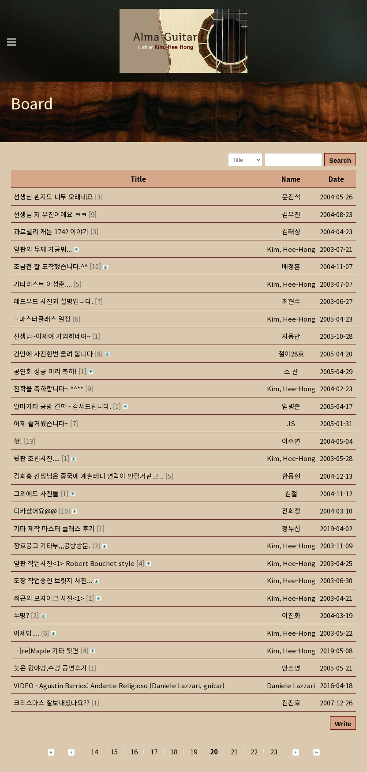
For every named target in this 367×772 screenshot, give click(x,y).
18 (173, 751)
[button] (291, 249)
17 (153, 751)
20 (214, 751)
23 (273, 751)
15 (114, 751)
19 (193, 751)
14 (94, 751)
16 (134, 751)
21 (234, 751)
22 (254, 751)
